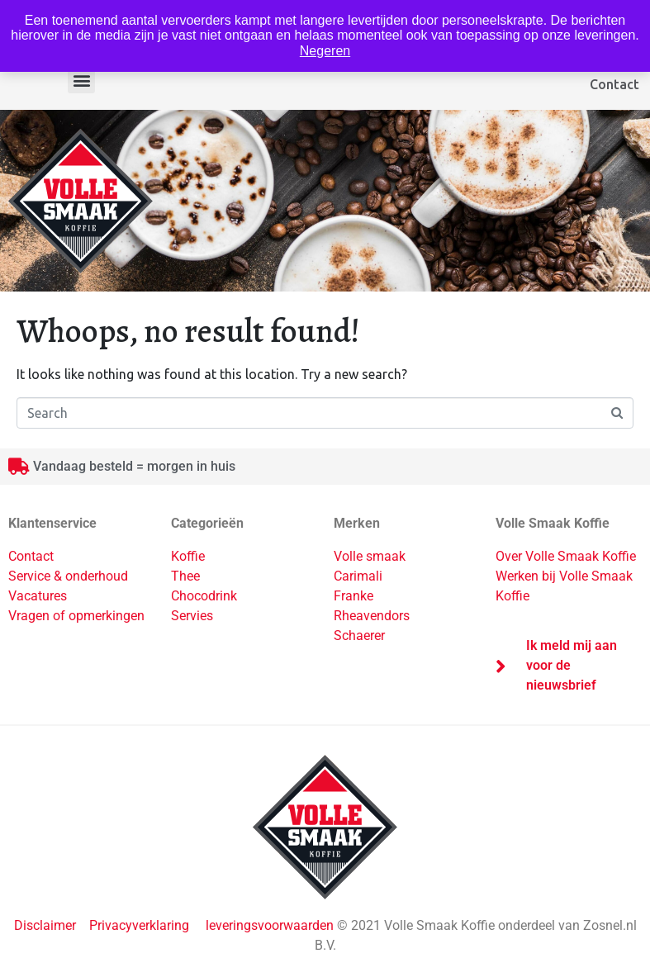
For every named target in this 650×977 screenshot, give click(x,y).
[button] (81, 79)
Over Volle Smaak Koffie (566, 556)
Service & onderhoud (68, 576)
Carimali (358, 576)
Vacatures (37, 596)
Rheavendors (372, 616)
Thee (185, 576)
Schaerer (359, 635)
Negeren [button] (325, 51)
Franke (353, 596)
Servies (192, 616)
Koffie (188, 556)
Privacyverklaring (139, 925)
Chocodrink (204, 596)
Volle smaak (370, 556)
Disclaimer (46, 925)
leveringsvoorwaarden (270, 925)
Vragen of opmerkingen (76, 616)
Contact (614, 84)
